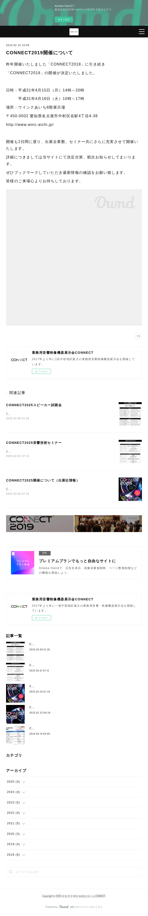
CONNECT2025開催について (50, 708)
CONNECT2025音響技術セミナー (34, 443)
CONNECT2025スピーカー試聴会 (34, 405)
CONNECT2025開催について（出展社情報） (43, 481)
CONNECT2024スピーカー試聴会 (53, 729)
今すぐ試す (64, 19)
